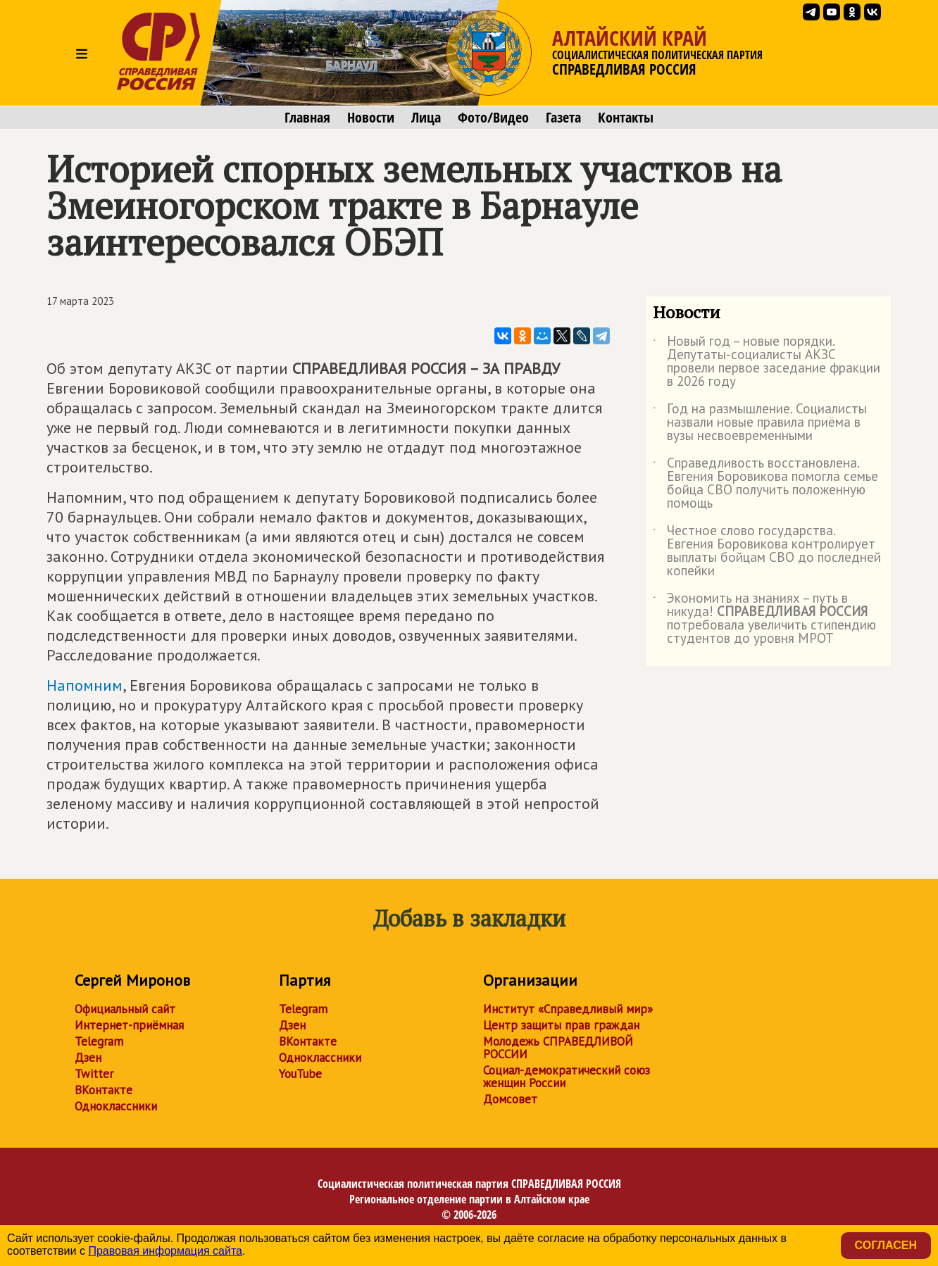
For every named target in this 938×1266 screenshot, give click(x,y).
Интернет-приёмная (129, 1025)
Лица (426, 117)
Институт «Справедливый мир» (568, 1009)
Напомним (84, 685)
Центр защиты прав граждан (561, 1025)
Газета (563, 117)
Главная (307, 117)
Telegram (99, 1041)
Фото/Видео (493, 117)
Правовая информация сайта (165, 1251)
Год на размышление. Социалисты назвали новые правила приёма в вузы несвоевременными (760, 423)
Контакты (626, 117)
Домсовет (510, 1099)
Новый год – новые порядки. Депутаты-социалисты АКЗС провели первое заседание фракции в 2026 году (766, 361)
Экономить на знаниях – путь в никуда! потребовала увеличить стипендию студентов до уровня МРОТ (764, 618)
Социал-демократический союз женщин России (566, 1076)
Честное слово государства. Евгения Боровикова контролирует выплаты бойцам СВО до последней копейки (767, 551)
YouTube (300, 1073)
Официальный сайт (125, 1009)
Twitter (94, 1073)
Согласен (886, 1245)
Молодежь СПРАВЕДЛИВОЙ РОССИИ (558, 1047)
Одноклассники (116, 1106)
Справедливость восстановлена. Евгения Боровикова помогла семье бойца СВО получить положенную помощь (765, 483)
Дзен (88, 1057)
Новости (370, 117)
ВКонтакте (103, 1090)
